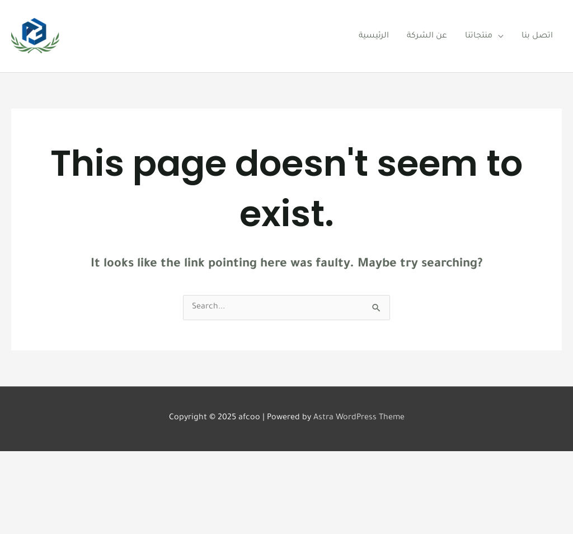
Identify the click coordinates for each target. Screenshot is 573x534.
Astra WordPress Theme (359, 418)
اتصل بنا (537, 36)
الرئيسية (374, 36)
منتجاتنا (478, 36)
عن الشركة (427, 36)
